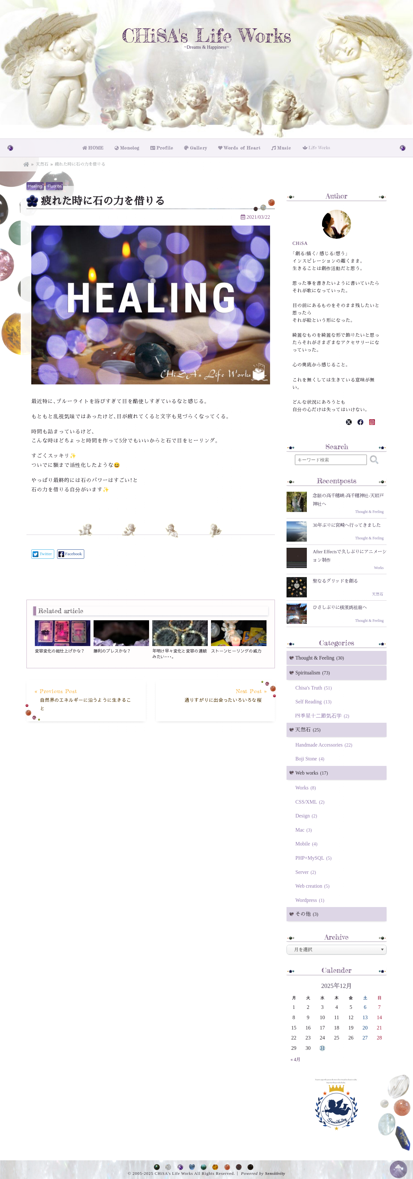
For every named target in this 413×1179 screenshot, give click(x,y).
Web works (312, 772)
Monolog (132, 147)
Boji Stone (311, 757)
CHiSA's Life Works (206, 36)
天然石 (42, 162)
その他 (307, 913)
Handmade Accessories (325, 743)
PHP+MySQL (314, 857)
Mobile (307, 843)
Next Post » (217, 695)
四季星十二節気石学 (323, 714)
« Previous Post (83, 699)
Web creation (313, 885)
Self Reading (314, 700)
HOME (98, 147)
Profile (167, 147)
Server (306, 871)
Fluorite (54, 184)
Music (283, 147)
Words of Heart (242, 147)
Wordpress (311, 899)
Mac (304, 829)
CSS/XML (311, 800)
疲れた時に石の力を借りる (80, 162)
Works (306, 786)
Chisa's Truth (314, 686)
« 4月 (295, 1058)
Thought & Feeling (321, 656)
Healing (35, 184)
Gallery (200, 147)
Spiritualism (313, 671)
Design (307, 814)
